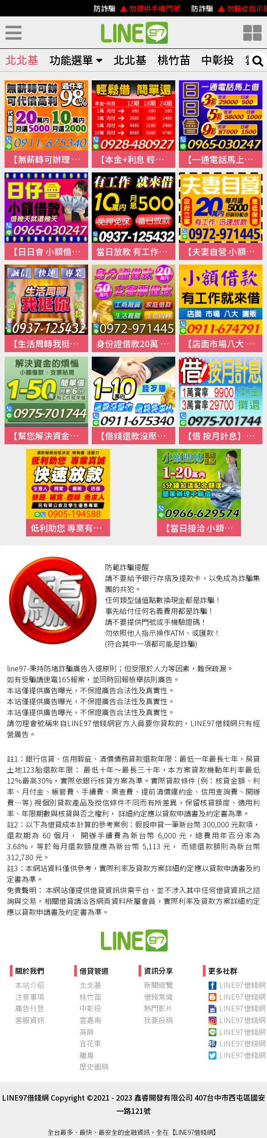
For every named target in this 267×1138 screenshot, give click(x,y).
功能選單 (76, 60)
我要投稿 (158, 1019)
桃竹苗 (173, 60)
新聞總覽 (158, 984)
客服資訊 (29, 1019)
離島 (86, 1055)
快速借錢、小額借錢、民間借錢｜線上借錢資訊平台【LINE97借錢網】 (133, 32)
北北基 (21, 60)
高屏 (86, 1031)
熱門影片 (158, 1008)
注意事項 (29, 996)
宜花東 (90, 1043)
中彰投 (217, 60)
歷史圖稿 (94, 1066)
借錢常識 (158, 996)
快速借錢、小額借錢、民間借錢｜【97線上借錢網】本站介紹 (133, 940)
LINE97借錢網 (237, 984)
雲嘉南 (90, 1019)
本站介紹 (29, 984)
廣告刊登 (29, 1008)
